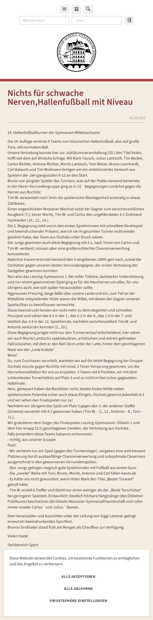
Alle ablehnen (78, 588)
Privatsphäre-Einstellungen (78, 600)
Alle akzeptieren (78, 576)
